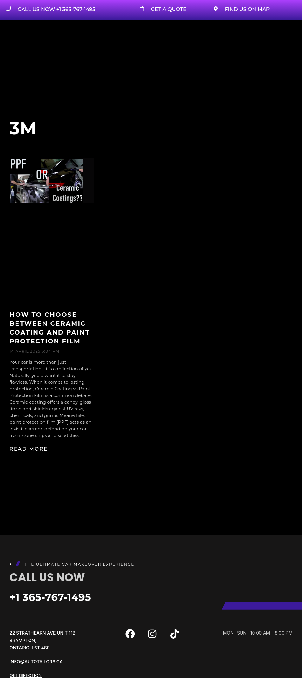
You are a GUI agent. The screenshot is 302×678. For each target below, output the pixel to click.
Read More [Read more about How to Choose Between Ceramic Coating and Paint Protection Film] (29, 449)
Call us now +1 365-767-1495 (56, 9)
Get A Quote (168, 9)
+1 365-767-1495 (54, 597)
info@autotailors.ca (36, 661)
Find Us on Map (247, 9)
